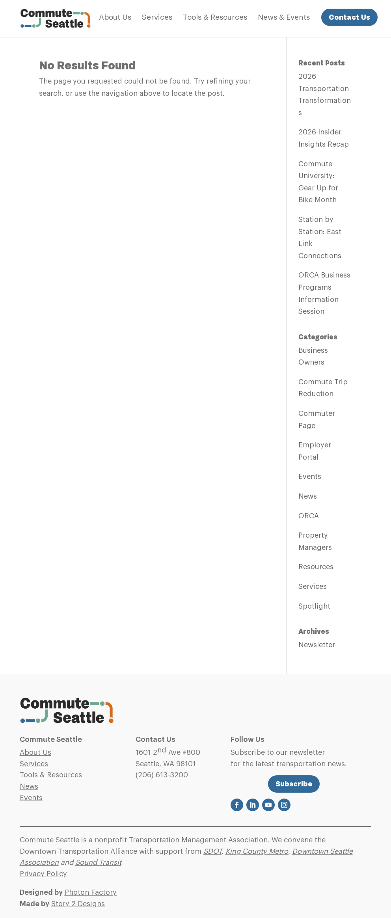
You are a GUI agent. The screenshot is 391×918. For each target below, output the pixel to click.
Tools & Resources (215, 18)
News (307, 496)
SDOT (212, 851)
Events (309, 476)
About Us (115, 18)
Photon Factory (91, 892)
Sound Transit (98, 862)
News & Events (284, 18)
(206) (162, 774)
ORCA (308, 516)
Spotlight (314, 606)
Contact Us (349, 17)
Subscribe (294, 783)
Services (157, 18)
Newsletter (316, 644)
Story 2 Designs (78, 903)
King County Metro (256, 851)
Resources (315, 566)
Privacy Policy (43, 873)
